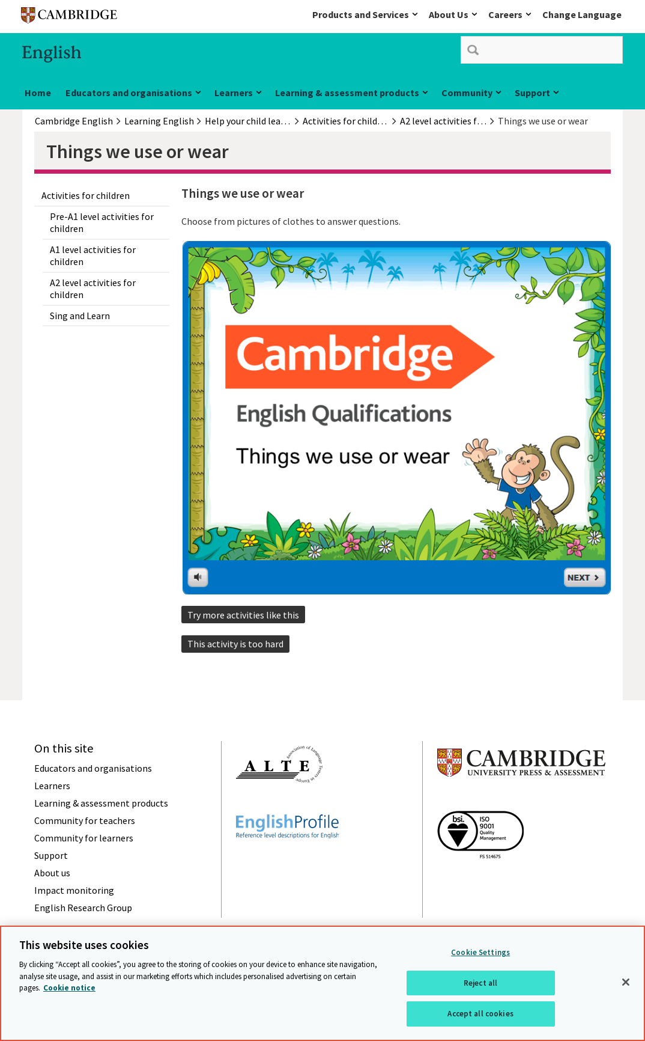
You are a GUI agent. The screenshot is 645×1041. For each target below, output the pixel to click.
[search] (541, 50)
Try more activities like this (243, 615)
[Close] (626, 982)
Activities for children (85, 195)
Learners (233, 93)
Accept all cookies (480, 1014)
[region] (322, 983)
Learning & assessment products (347, 93)
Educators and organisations (128, 93)
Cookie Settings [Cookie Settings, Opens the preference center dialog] (480, 952)
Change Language (582, 14)
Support (532, 93)
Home (38, 93)
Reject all (480, 983)
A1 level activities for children (93, 255)
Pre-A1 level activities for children (102, 222)
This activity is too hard (235, 644)
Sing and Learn (80, 316)
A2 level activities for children (93, 288)
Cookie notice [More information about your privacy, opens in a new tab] (69, 988)
